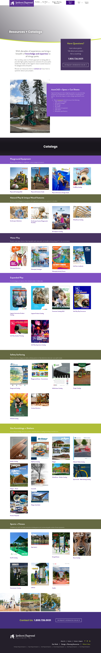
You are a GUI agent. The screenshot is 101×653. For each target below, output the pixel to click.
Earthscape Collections (16, 221)
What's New (70, 2)
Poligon (54, 462)
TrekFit (54, 588)
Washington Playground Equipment (20, 646)
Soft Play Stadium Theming (17, 336)
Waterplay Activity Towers (58, 271)
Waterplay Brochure (15, 268)
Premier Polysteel (14, 515)
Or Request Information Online (74, 65)
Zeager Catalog (77, 388)
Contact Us (60, 100)
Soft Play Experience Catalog (38, 345)
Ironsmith (33, 488)
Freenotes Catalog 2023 (58, 311)
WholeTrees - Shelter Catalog (59, 477)
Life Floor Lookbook (78, 266)
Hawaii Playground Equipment (84, 646)
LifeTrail (33, 587)
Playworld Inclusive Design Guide (60, 192)
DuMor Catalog (14, 461)
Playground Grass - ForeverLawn (39, 379)
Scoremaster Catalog (15, 588)
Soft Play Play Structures (79, 311)
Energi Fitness (55, 557)
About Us (63, 641)
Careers (69, 641)
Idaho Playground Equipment (46, 646)
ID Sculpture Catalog (57, 231)
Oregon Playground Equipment (33, 646)
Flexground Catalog (15, 388)
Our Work (55, 644)
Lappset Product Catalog (37, 313)
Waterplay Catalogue (36, 269)
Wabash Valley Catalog (79, 462)
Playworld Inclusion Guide (37, 192)
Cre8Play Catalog (77, 187)
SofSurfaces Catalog (57, 388)
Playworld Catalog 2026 (16, 192)
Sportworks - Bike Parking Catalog (82, 479)
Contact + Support (78, 641)
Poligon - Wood (14, 488)
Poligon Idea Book (35, 505)
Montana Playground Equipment (58, 646)
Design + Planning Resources (70, 644)
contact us (37, 69)
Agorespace (34, 547)
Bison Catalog (76, 558)
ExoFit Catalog (13, 558)
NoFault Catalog (14, 418)
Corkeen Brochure (35, 408)
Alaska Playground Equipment (72, 646)
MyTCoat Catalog (35, 461)
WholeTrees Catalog (78, 220)
